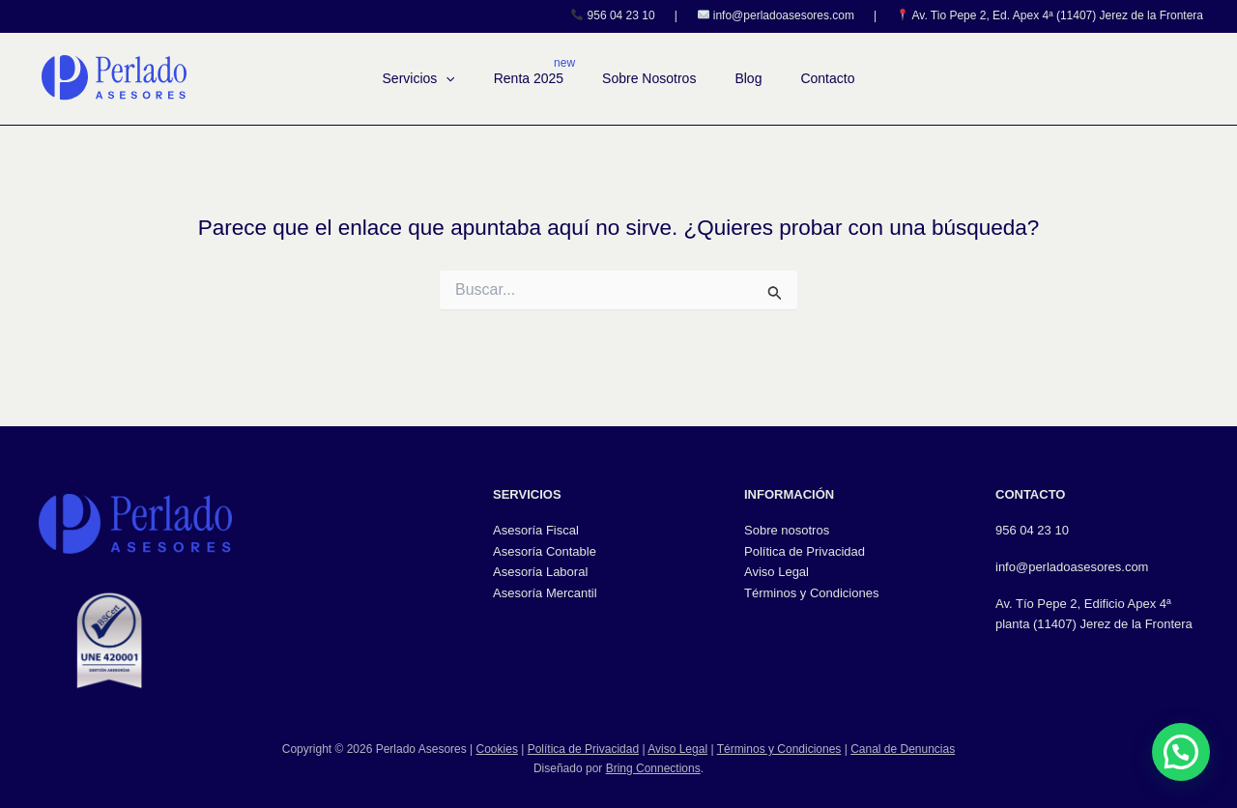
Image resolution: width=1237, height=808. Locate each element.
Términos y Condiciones (811, 593)
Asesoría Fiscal (536, 530)
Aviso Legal (776, 571)
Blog (748, 78)
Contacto (827, 78)
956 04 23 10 (621, 15)
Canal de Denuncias (902, 749)
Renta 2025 (528, 78)
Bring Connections (653, 768)
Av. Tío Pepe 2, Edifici (1056, 603)
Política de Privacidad (804, 551)
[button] (445, 78)
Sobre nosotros (786, 530)
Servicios (419, 78)
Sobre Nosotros (649, 78)
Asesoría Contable (544, 551)
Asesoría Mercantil (545, 593)
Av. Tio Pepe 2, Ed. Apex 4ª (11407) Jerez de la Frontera (1057, 15)
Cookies (497, 749)
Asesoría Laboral (540, 571)
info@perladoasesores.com (783, 15)
